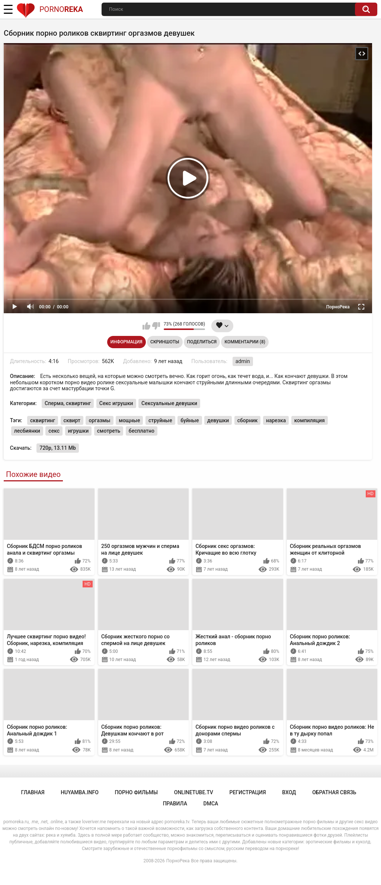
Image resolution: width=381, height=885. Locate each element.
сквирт (72, 420)
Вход (289, 792)
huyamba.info (80, 792)
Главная (32, 792)
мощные (129, 420)
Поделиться (202, 341)
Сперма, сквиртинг (68, 403)
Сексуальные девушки (169, 403)
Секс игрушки (116, 403)
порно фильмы (136, 792)
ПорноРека (178, 860)
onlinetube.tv (193, 792)
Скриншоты (164, 341)
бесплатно (141, 431)
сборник (247, 420)
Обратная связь (334, 792)
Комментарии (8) (245, 341)
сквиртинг (42, 420)
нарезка (276, 420)
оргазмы (99, 420)
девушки (218, 420)
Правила (175, 804)
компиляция (309, 420)
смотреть (109, 431)
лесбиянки (27, 431)
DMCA (211, 804)
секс (54, 431)
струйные (160, 420)
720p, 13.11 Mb (57, 448)
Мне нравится (146, 326)
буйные (189, 420)
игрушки (78, 431)
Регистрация (247, 792)
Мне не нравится (156, 326)
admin (243, 361)
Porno (49, 9)
